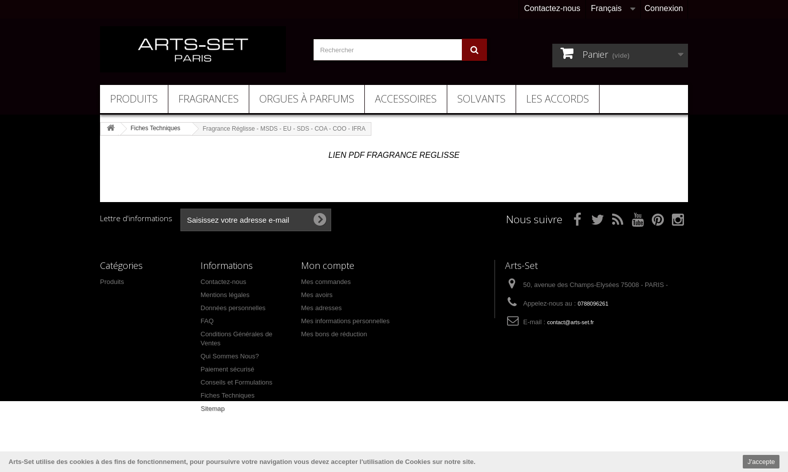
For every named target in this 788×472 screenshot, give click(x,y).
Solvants (481, 99)
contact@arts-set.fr (570, 322)
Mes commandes (326, 282)
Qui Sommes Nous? (230, 356)
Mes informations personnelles (345, 321)
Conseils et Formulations (236, 382)
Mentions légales (225, 295)
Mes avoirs (317, 295)
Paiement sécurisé (227, 369)
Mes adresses (321, 308)
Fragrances (208, 99)
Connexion (664, 8)
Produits (134, 99)
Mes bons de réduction (334, 334)
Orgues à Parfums (306, 99)
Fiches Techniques (227, 395)
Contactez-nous (552, 8)
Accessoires (406, 99)
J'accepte (761, 461)
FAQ (207, 321)
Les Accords (557, 99)
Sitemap (213, 408)
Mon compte (327, 265)
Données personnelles (233, 308)
